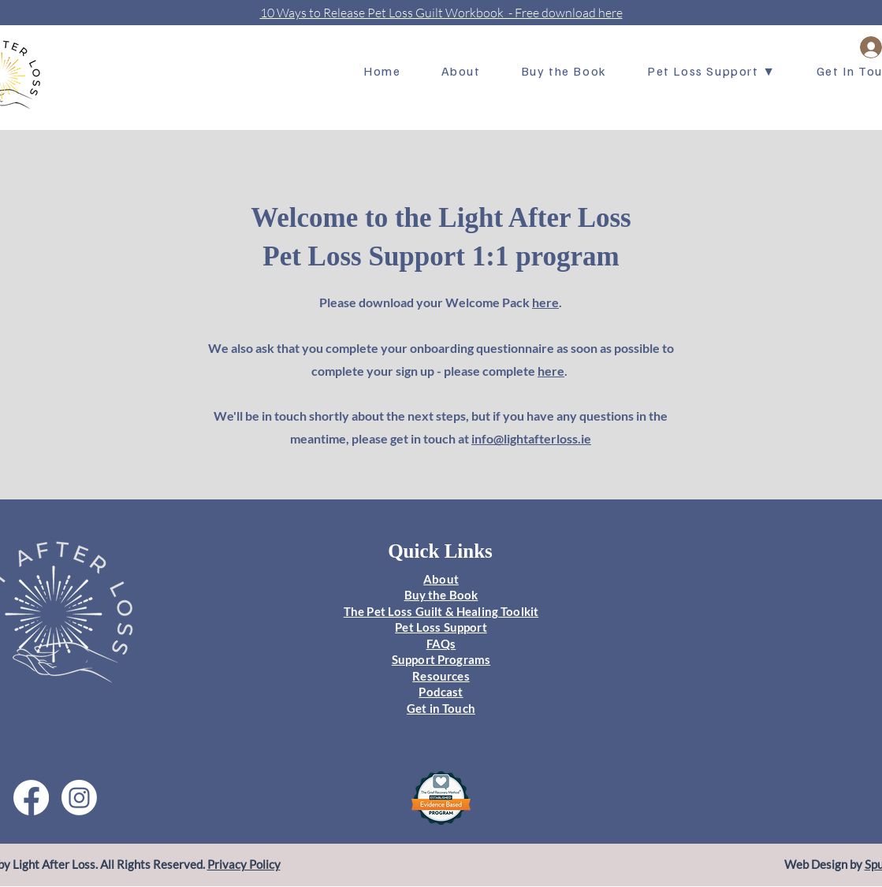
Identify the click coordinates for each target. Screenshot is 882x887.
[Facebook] (31, 797)
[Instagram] (79, 797)
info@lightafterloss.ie (531, 438)
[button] (711, 71)
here (545, 302)
